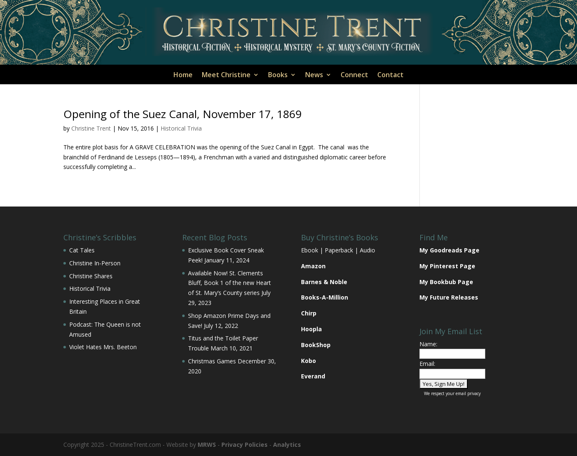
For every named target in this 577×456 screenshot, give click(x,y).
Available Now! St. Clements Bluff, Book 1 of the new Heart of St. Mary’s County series (229, 283)
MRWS (207, 444)
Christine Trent (91, 128)
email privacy (468, 393)
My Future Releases (448, 297)
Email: (427, 364)
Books (278, 75)
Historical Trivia (181, 128)
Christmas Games (212, 361)
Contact (390, 75)
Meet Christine (226, 75)
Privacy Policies (244, 444)
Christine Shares (91, 276)
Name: (428, 344)
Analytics (287, 444)
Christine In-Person (94, 263)
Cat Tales (82, 250)
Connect (354, 75)
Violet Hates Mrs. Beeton (103, 347)
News (314, 75)
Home (183, 75)
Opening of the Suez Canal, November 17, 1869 (182, 113)
